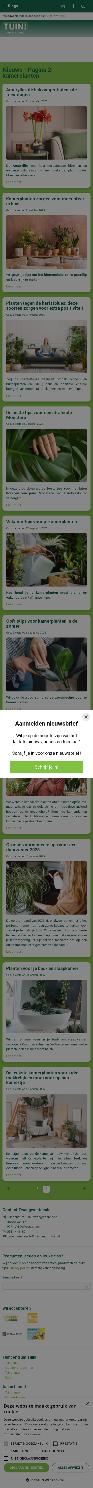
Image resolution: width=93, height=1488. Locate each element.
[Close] (86, 717)
